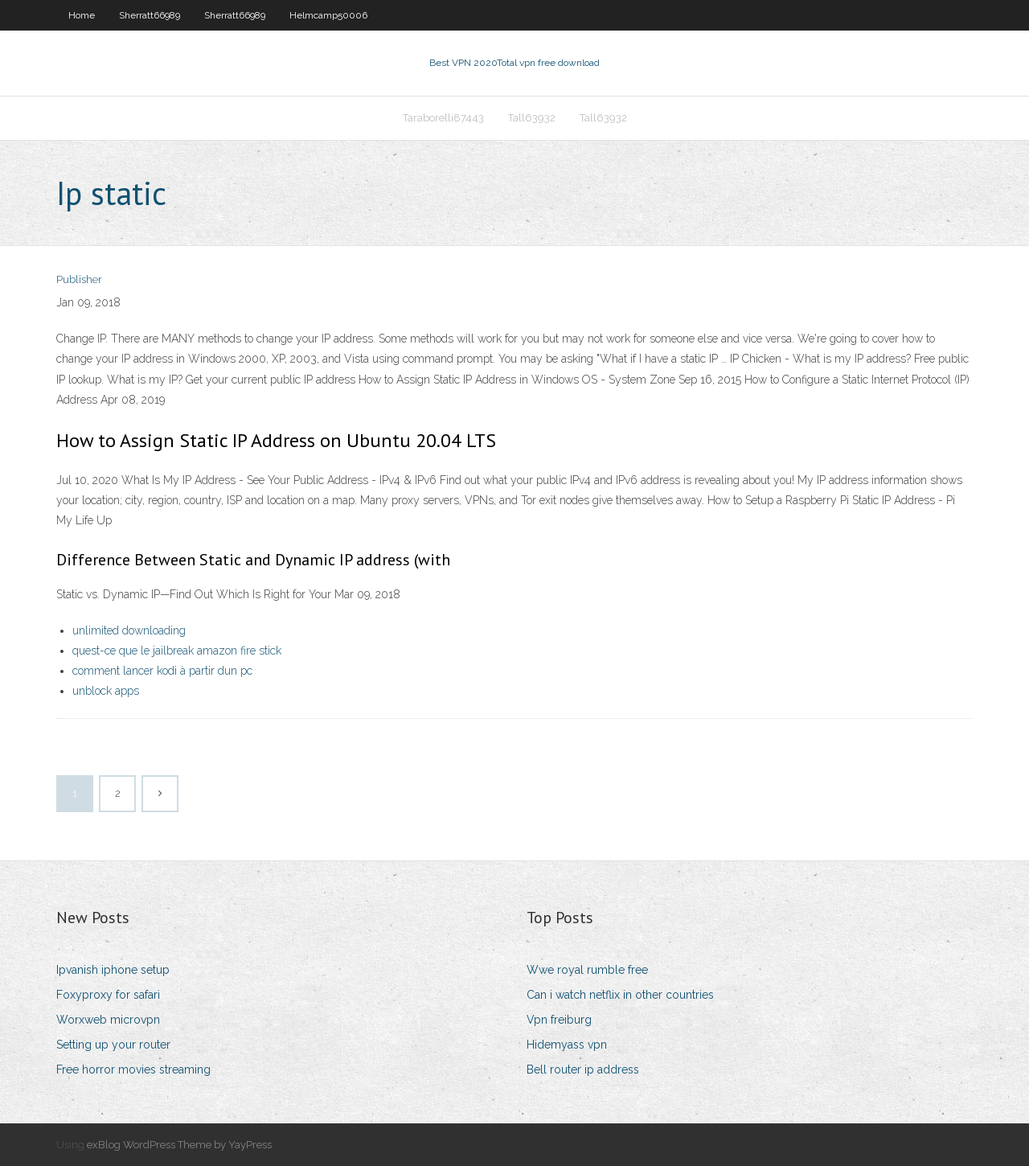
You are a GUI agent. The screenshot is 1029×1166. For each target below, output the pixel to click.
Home (81, 15)
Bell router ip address (583, 1069)
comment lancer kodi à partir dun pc (162, 670)
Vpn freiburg (559, 1019)
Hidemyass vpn (567, 1044)
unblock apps (105, 690)
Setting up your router (113, 1044)
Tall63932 (531, 118)
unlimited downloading (129, 630)
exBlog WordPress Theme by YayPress (179, 1145)
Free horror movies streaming (133, 1069)
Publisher (79, 279)
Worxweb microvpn (108, 1019)
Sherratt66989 (149, 15)
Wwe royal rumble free (587, 969)
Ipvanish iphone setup (113, 969)
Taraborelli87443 (443, 118)
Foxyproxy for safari (108, 994)
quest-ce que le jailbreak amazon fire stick (176, 650)
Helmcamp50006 (328, 15)
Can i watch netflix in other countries (620, 994)
